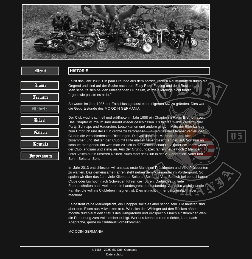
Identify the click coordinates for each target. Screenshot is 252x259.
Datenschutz (114, 254)
